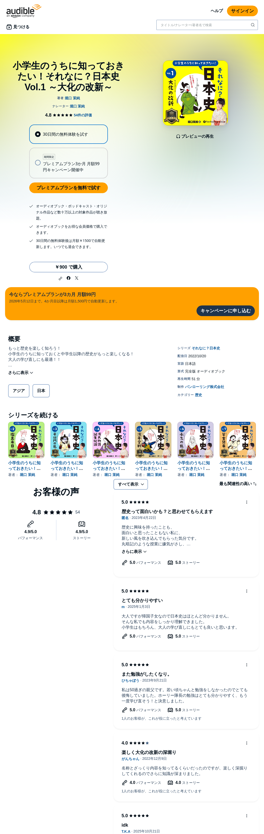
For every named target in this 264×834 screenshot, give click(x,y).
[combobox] (207, 25)
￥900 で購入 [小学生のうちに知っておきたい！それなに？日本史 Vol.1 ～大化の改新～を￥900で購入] (68, 267)
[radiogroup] (68, 151)
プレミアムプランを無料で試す (69, 187)
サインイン (242, 10)
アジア (19, 391)
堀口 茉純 (27, 475)
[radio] (68, 134)
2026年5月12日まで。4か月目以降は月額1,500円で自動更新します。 (64, 297)
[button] (60, 278)
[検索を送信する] (253, 25)
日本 (41, 391)
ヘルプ (217, 11)
